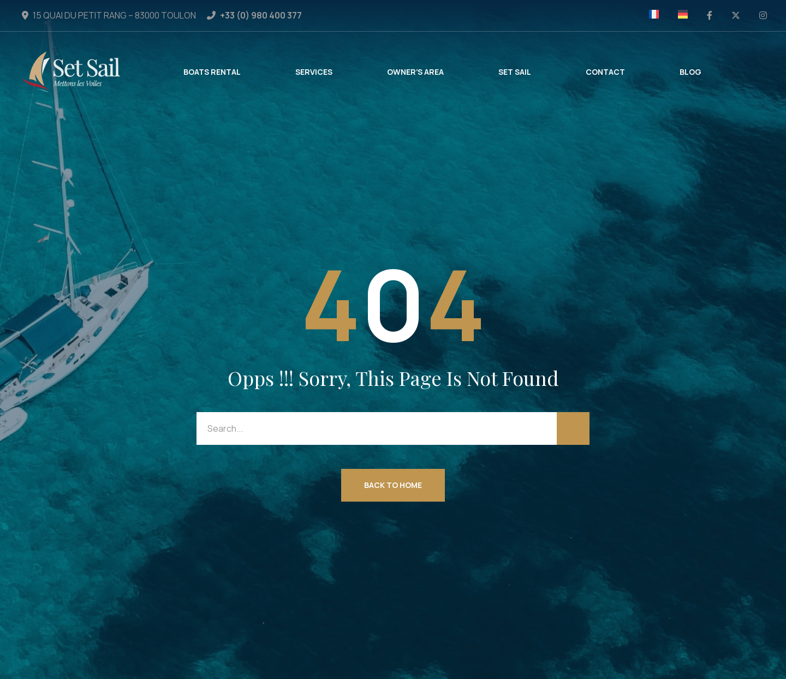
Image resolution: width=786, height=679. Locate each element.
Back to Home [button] (393, 485)
